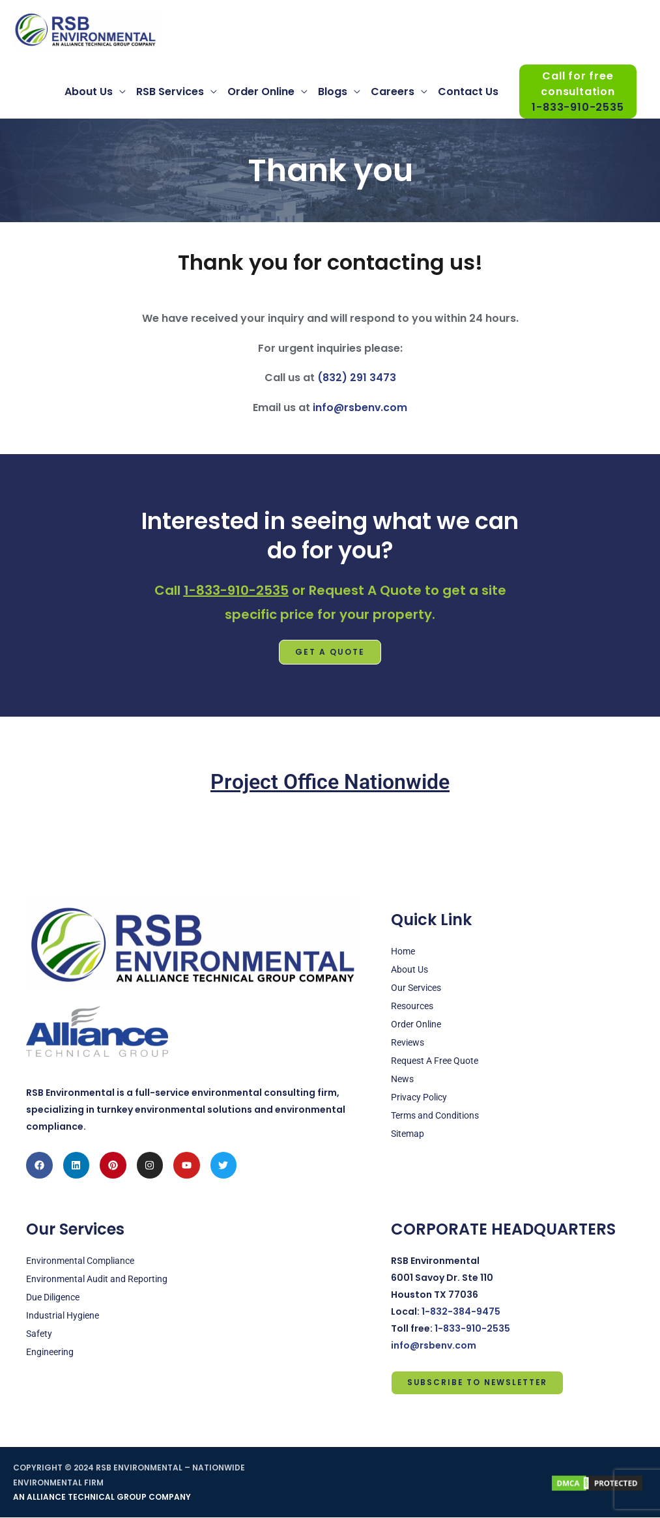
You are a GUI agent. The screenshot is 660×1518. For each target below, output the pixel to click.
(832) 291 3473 (356, 378)
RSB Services (170, 92)
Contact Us (468, 92)
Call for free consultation (578, 93)
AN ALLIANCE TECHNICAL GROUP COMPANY (102, 1497)
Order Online (260, 92)
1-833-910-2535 (236, 590)
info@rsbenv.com (360, 408)
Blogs (332, 92)
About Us (89, 92)
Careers (392, 92)
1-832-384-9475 (461, 1311)
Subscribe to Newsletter (479, 1382)
